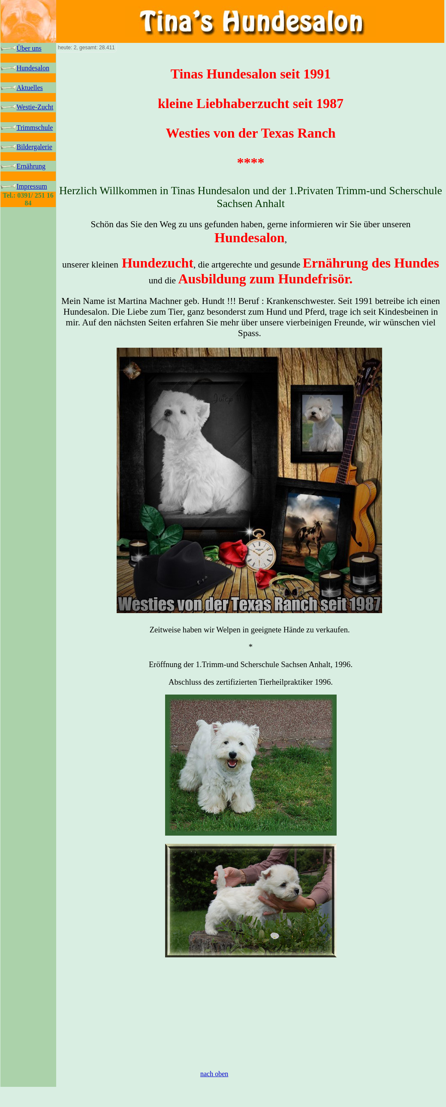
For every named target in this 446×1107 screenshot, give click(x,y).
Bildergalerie (34, 146)
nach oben (214, 1073)
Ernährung (31, 166)
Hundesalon (33, 68)
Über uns (29, 48)
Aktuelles (30, 87)
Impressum (32, 186)
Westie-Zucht (35, 107)
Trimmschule (35, 127)
